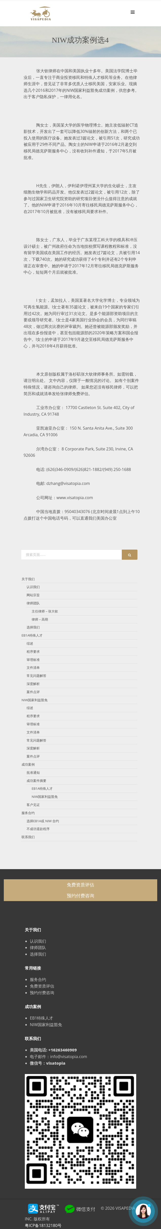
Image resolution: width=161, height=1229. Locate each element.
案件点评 (33, 692)
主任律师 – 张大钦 (45, 611)
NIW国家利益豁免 (35, 700)
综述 (30, 643)
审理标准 (33, 659)
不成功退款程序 (38, 829)
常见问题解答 (36, 675)
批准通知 (33, 772)
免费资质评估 (80, 885)
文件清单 (33, 667)
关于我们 (28, 579)
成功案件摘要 (36, 780)
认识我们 (33, 587)
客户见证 (33, 804)
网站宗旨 (33, 595)
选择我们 (33, 627)
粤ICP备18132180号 (43, 1225)
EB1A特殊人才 (32, 635)
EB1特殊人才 (41, 1018)
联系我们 (28, 837)
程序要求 (33, 651)
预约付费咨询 (80, 895)
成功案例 (28, 764)
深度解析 (33, 683)
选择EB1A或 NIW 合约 (43, 821)
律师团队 (33, 603)
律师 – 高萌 (40, 619)
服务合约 (28, 813)
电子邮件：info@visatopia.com (58, 1056)
